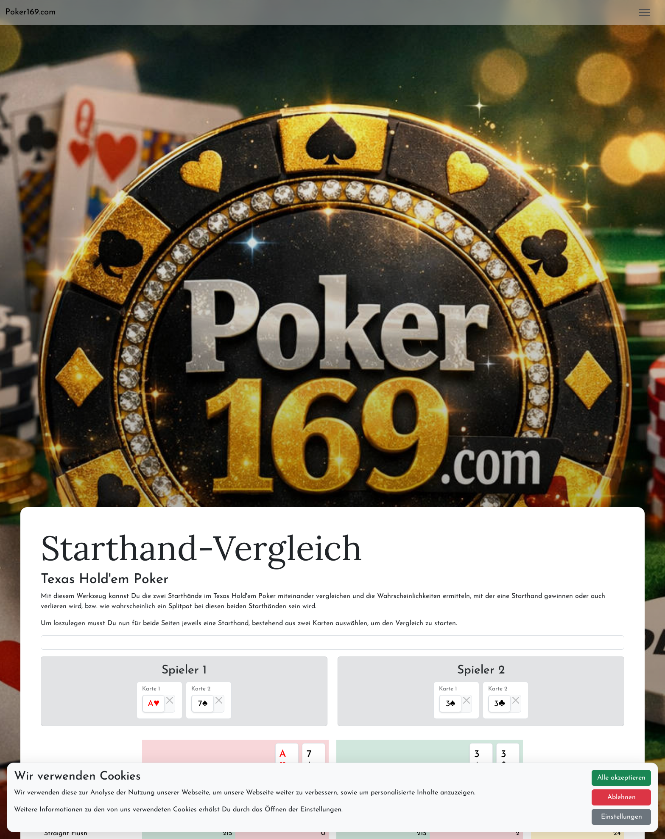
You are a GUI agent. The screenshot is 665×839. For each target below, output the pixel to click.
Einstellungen (621, 817)
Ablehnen (621, 797)
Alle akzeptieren (621, 777)
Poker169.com (30, 12)
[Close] (170, 700)
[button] (34, 12)
